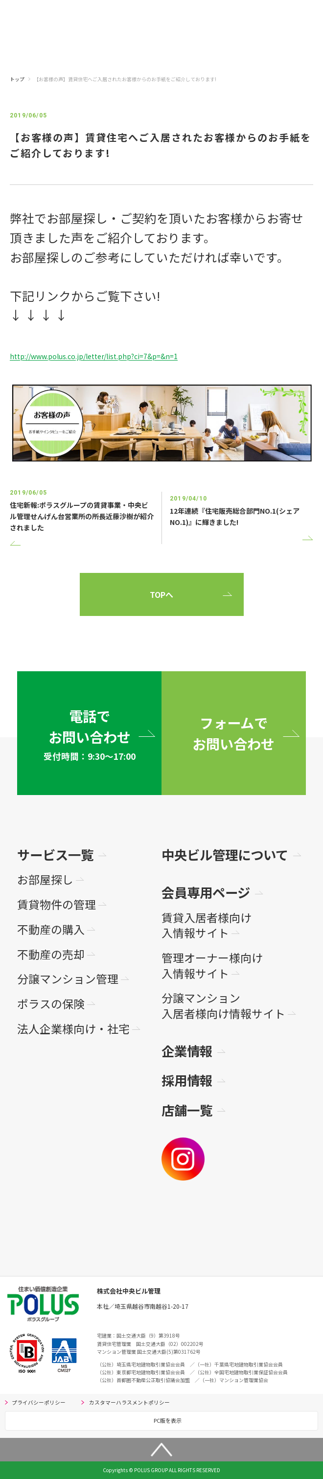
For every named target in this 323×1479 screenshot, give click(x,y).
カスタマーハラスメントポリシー (129, 1402)
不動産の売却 (51, 954)
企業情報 (187, 1050)
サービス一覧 (55, 854)
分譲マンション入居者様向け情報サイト (223, 1005)
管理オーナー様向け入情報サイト (212, 965)
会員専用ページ (206, 892)
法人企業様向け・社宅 (73, 1029)
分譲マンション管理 (67, 979)
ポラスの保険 (51, 1004)
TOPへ (161, 594)
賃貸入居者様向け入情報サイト (207, 925)
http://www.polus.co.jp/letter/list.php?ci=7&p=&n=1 (94, 356)
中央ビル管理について (225, 854)
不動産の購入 (51, 929)
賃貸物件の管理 (56, 904)
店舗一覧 (187, 1109)
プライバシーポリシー (39, 1402)
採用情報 (187, 1080)
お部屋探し (45, 879)
